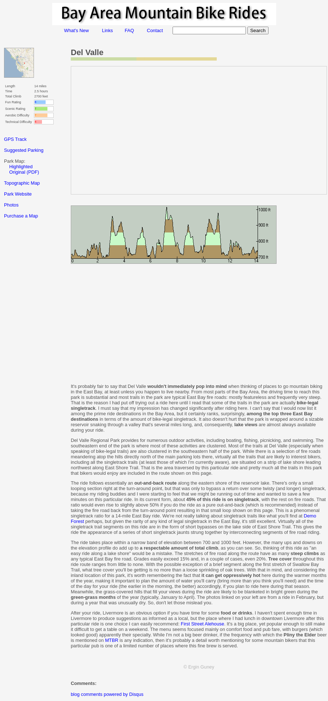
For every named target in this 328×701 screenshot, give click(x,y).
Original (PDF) (24, 172)
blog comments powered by (107, 694)
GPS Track (15, 139)
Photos (11, 205)
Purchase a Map (21, 216)
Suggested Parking (23, 150)
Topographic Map (22, 183)
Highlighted (20, 166)
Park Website (18, 194)
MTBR (111, 640)
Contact (155, 30)
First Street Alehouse (202, 624)
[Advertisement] (33, 353)
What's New (76, 30)
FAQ (129, 30)
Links (107, 30)
